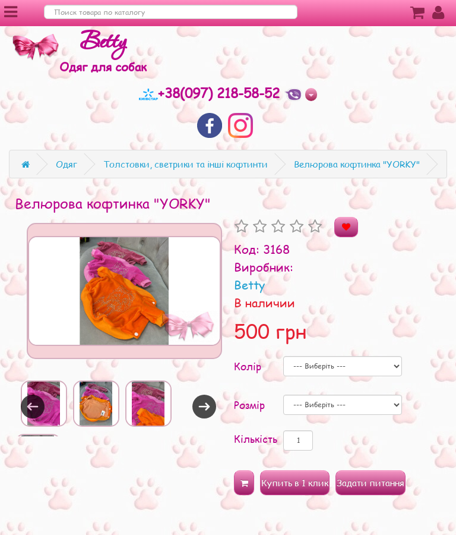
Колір (247, 366)
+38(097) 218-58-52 (211, 93)
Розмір (249, 405)
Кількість (255, 439)
